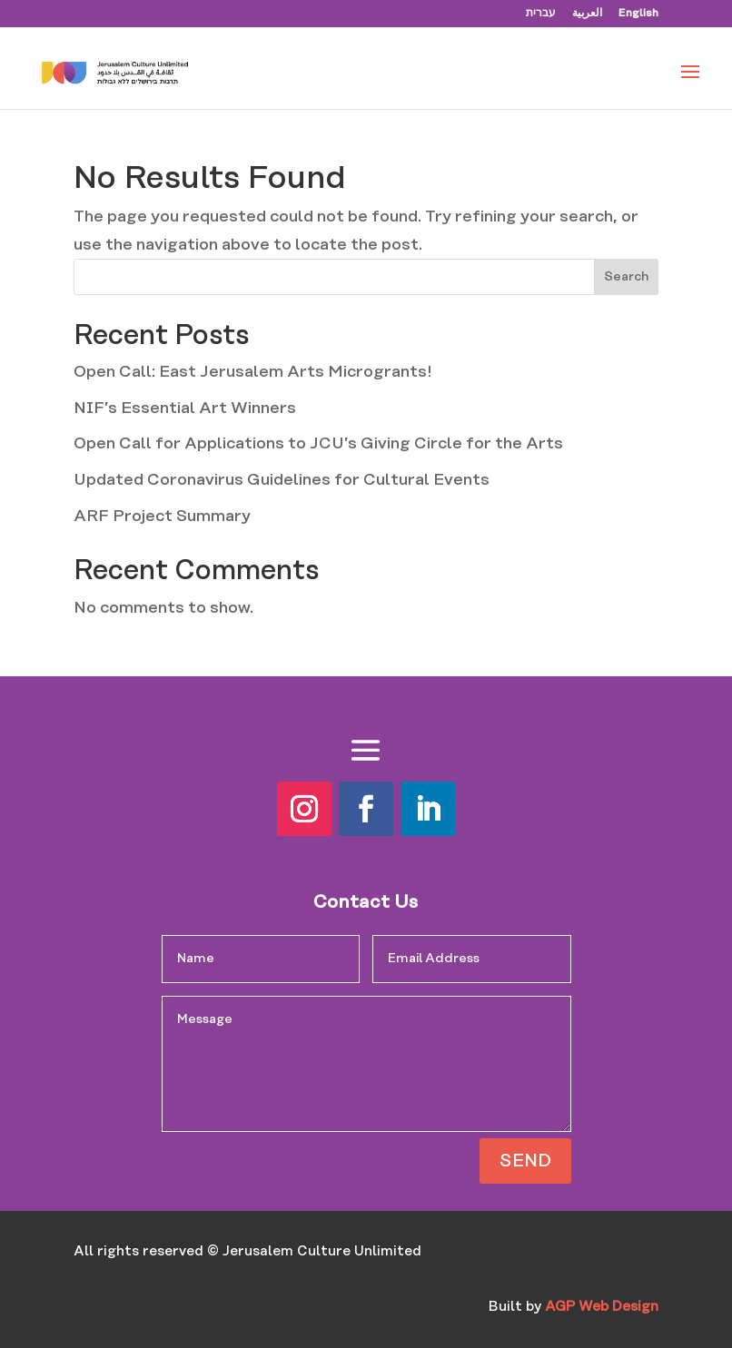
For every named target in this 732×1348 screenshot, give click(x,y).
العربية (587, 13)
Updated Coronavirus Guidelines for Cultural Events (282, 480)
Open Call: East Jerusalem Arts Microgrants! (252, 372)
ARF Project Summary (162, 516)
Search (626, 277)
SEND (525, 1161)
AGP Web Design (601, 1306)
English (638, 13)
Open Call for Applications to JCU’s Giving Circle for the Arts (318, 444)
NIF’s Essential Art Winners (185, 408)
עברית (541, 13)
